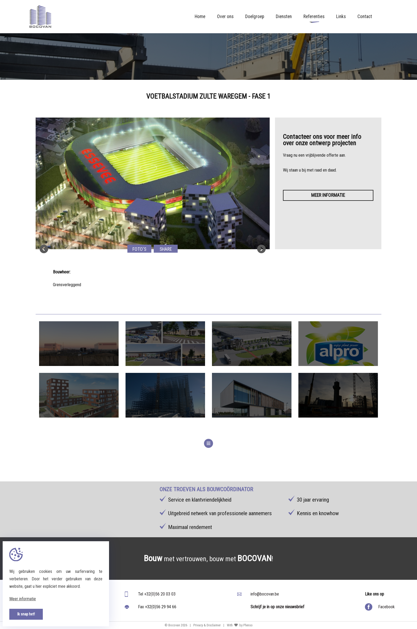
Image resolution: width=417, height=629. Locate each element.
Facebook (386, 606)
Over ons (225, 16)
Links (341, 16)
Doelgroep (254, 16)
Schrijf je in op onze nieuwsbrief (277, 606)
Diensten (284, 16)
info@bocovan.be (265, 594)
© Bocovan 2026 (176, 625)
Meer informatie (328, 195)
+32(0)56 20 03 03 (160, 594)
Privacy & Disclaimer (207, 625)
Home (200, 16)
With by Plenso (240, 625)
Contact (364, 16)
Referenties (313, 18)
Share (166, 249)
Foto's (139, 249)
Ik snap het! (26, 614)
